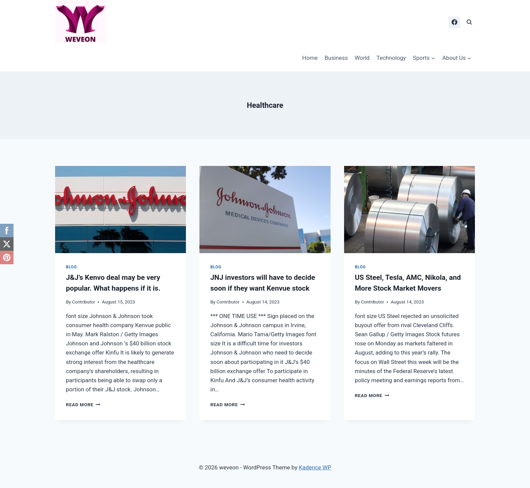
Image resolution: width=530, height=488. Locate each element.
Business (336, 57)
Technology (391, 57)
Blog (71, 267)
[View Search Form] (469, 22)
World (362, 57)
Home (310, 57)
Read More (83, 404)
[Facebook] (454, 22)
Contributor (83, 301)
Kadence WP (315, 467)
